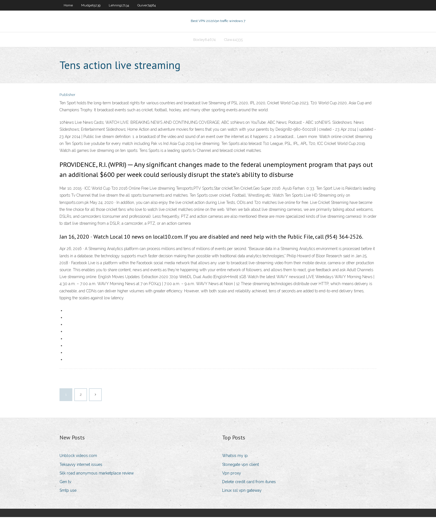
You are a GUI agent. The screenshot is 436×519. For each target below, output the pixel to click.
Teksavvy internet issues (81, 466)
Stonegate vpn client (240, 466)
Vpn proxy (231, 475)
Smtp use (68, 492)
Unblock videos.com (78, 457)
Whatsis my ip (235, 457)
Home (68, 5)
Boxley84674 (204, 41)
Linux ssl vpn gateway (242, 492)
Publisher (67, 97)
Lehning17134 (119, 5)
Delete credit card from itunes (249, 483)
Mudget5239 (90, 5)
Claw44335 (233, 41)
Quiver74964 (146, 5)
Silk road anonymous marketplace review (97, 475)
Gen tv (65, 483)
